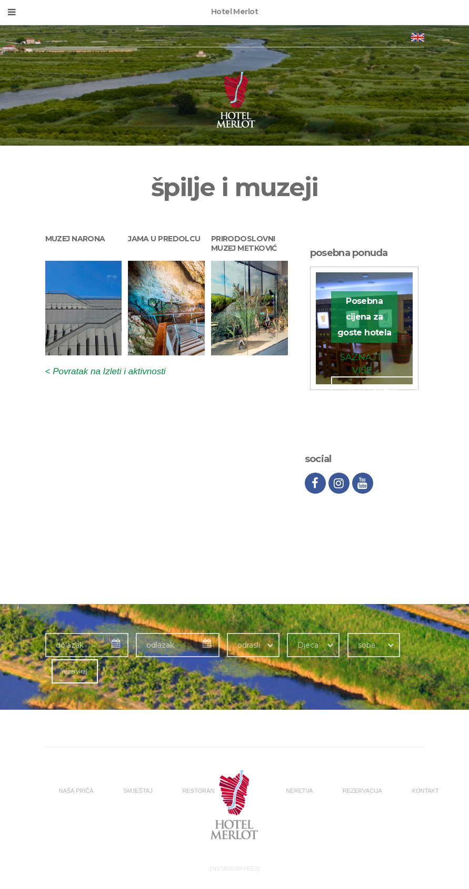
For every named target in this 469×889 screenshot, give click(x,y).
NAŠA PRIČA (76, 791)
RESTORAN (198, 791)
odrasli (248, 645)
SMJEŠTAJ (137, 791)
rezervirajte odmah (374, 394)
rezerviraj (74, 671)
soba (366, 645)
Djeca (307, 645)
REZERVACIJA (362, 791)
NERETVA (299, 791)
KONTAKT (425, 791)
